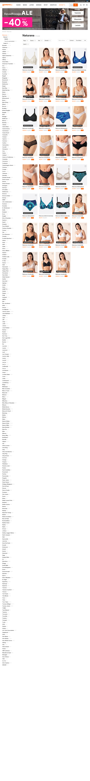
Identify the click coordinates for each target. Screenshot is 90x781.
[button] (26, 40)
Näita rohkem (63, 40)
